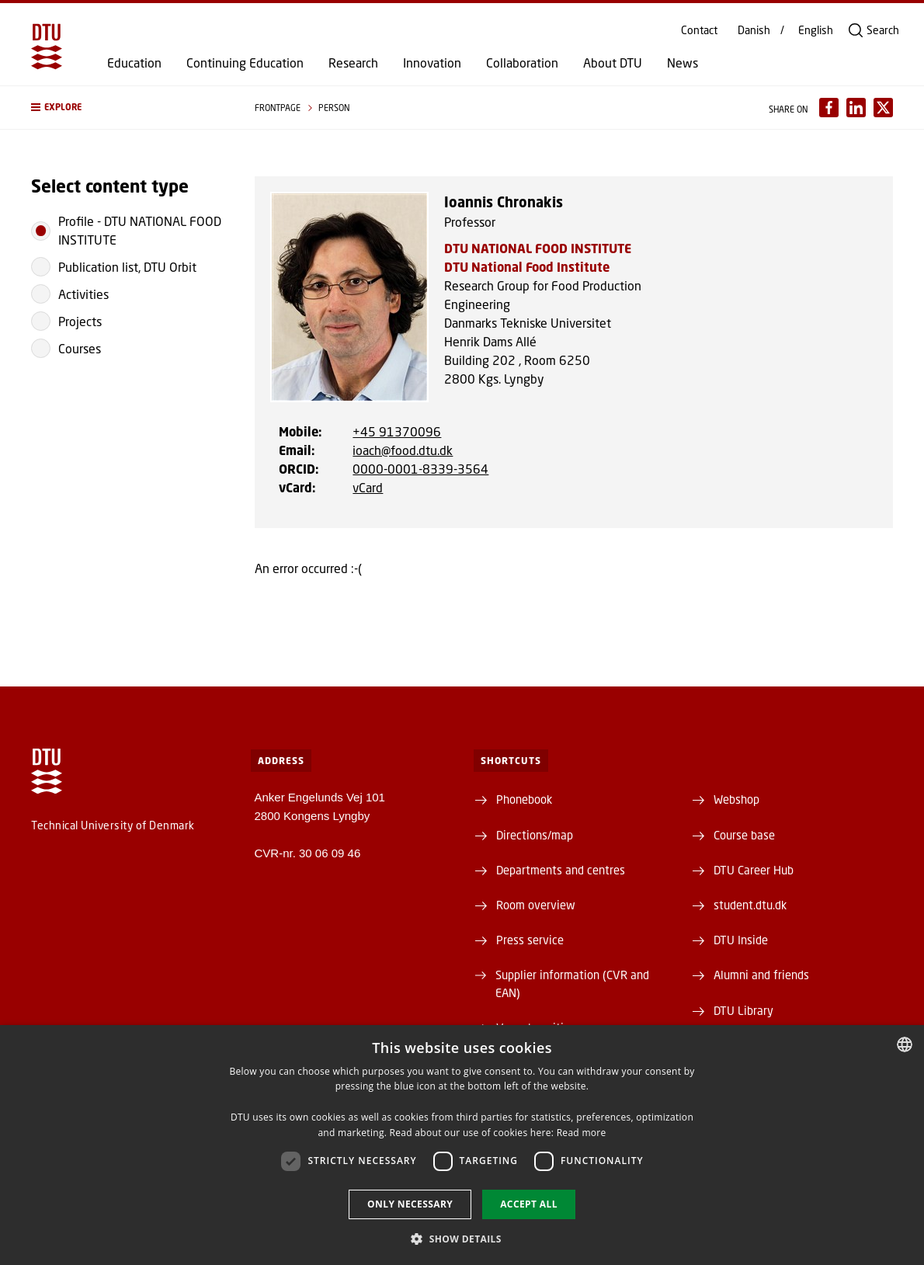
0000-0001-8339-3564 (420, 468)
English (815, 30)
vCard (368, 487)
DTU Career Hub (754, 870)
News (682, 63)
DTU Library (743, 1010)
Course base (744, 835)
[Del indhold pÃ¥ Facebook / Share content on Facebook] (829, 107)
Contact (699, 30)
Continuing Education (245, 63)
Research (353, 63)
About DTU (612, 63)
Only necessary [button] (410, 1204)
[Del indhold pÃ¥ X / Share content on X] (883, 107)
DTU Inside (741, 940)
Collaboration (522, 63)
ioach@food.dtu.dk (403, 450)
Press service (530, 940)
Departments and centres (560, 870)
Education (134, 63)
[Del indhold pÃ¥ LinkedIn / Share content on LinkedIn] (856, 107)
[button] (127, 107)
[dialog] (462, 1145)
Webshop (736, 799)
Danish (754, 30)
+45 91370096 (397, 431)
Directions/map (534, 835)
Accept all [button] (529, 1204)
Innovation (432, 63)
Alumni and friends (761, 975)
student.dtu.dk (750, 905)
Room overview (535, 905)
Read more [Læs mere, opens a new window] (581, 1132)
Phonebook (524, 799)
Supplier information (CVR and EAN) (572, 983)
